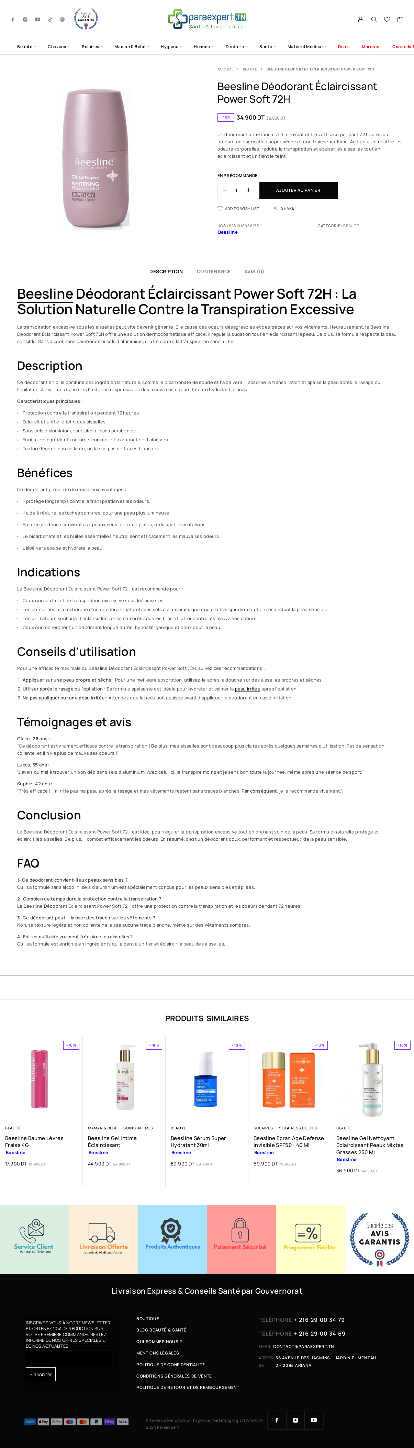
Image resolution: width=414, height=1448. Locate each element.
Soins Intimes (138, 1127)
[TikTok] (50, 19)
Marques (371, 46)
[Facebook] (13, 19)
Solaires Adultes (298, 1127)
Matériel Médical (305, 46)
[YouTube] (38, 19)
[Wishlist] (387, 20)
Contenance (214, 271)
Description (166, 271)
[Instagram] (25, 19)
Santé (265, 46)
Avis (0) (255, 271)
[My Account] (361, 19)
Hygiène (169, 46)
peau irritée (248, 689)
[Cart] (400, 20)
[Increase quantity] (251, 190)
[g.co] (62, 19)
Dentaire (235, 46)
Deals (344, 46)
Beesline (45, 293)
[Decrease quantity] (222, 190)
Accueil (225, 69)
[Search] (374, 19)
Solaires (90, 46)
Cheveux (57, 46)
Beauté (25, 46)
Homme (202, 46)
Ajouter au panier (298, 190)
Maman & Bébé (129, 46)
